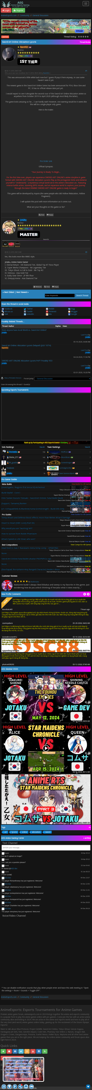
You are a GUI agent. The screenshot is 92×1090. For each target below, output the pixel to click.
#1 (86, 71)
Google (72, 314)
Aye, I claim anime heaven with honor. (24, 1079)
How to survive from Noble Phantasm (19, 534)
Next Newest (21, 292)
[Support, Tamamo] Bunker (14, 503)
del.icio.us (7, 311)
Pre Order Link (46, 161)
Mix (49, 314)
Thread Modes (85, 42)
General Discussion (40, 15)
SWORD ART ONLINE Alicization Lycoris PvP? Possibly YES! (27, 361)
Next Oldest (9, 292)
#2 (86, 252)
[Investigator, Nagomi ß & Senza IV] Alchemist (23, 487)
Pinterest (51, 311)
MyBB (11, 1088)
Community (24, 15)
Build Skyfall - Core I (11, 493)
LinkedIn (29, 314)
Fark (5, 314)
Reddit (50, 309)
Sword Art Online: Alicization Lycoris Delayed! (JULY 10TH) (26, 345)
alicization (36, 832)
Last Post (5, 37)
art (5, 832)
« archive (87, 838)
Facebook (7, 309)
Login (6, 10)
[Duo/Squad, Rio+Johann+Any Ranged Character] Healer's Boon (31, 569)
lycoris (14, 832)
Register (18, 10)
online (24, 832)
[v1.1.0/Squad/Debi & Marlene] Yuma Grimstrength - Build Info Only (33, 509)
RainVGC (46, 73)
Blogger (73, 311)
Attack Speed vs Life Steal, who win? (18, 539)
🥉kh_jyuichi (12, 463)
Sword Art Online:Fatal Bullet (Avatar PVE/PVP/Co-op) (26, 559)
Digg (71, 309)
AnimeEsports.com (9, 15)
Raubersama (35, 582)
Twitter (28, 309)
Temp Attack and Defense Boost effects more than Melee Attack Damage (36, 518)
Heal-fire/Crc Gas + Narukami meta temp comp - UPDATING (30, 548)
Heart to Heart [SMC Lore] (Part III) (18, 523)
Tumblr (28, 311)
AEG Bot (14, 869)
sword (47, 832)
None (4, 553)
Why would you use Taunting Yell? (17, 528)
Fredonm (10, 468)
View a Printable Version (12, 378)
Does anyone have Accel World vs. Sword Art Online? (24, 330)
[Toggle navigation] (86, 3)
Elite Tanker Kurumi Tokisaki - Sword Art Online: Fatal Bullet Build (32, 498)
